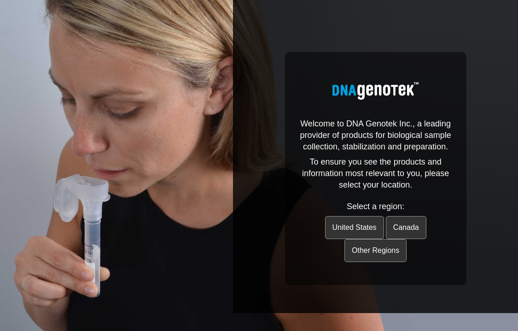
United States (354, 227)
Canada (406, 227)
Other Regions (375, 250)
